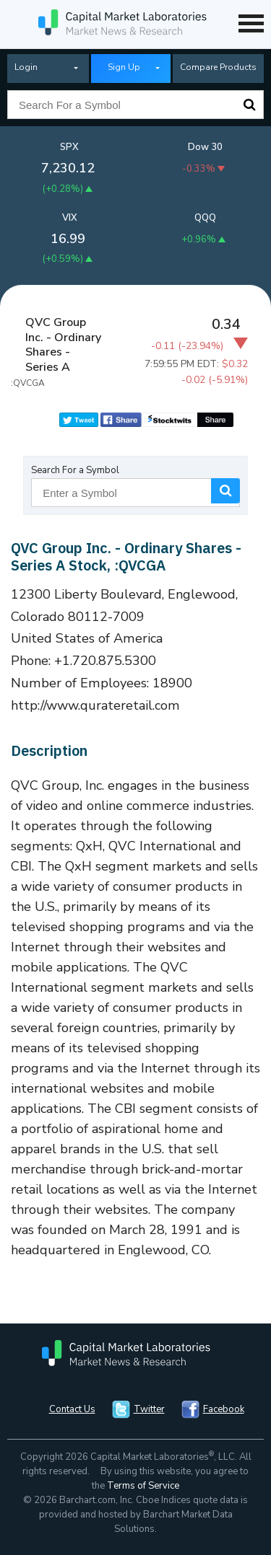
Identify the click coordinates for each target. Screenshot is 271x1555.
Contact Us (72, 1409)
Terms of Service (143, 1485)
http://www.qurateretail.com (95, 705)
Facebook (223, 1409)
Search (249, 104)
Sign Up (124, 67)
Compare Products (218, 67)
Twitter (149, 1409)
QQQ (205, 217)
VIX (69, 217)
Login (26, 67)
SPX (69, 147)
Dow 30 (205, 147)
